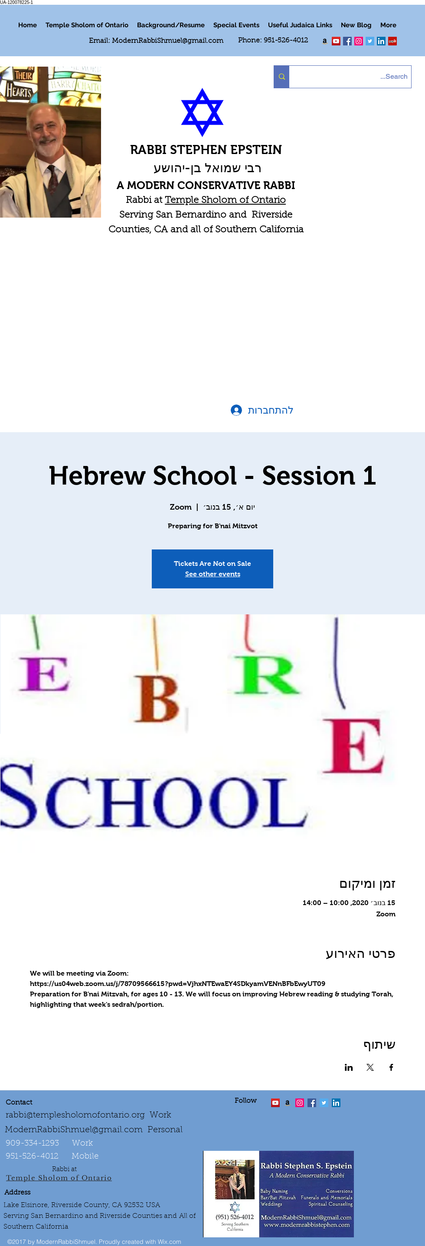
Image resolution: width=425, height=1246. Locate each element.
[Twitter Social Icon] (370, 41)
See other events (212, 574)
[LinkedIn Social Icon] (381, 41)
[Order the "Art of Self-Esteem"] (287, 1102)
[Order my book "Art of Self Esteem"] (324, 41)
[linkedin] (358, 41)
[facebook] (347, 41)
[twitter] (336, 41)
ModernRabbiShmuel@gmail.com (167, 41)
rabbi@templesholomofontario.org (75, 1115)
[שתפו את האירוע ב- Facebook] (391, 1067)
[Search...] (357, 77)
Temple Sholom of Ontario (225, 201)
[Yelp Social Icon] (392, 41)
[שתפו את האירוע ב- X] (370, 1067)
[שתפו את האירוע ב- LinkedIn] (349, 1067)
